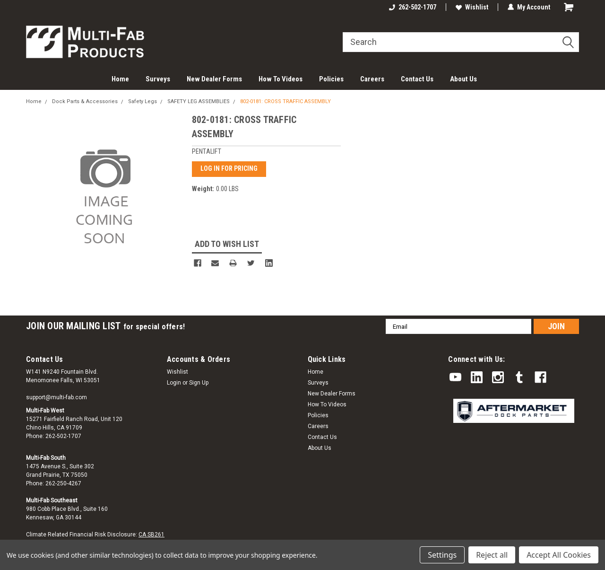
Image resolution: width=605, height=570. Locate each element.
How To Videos (280, 79)
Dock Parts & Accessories (85, 101)
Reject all (492, 555)
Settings (442, 555)
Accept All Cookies (559, 555)
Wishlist (472, 7)
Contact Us (417, 79)
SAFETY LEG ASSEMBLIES (198, 101)
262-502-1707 (412, 7)
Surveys (158, 79)
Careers (372, 79)
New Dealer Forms (214, 79)
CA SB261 (151, 534)
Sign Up (198, 382)
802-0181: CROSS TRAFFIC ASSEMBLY (285, 101)
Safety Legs (142, 101)
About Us (463, 79)
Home (120, 79)
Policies (331, 79)
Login (174, 382)
